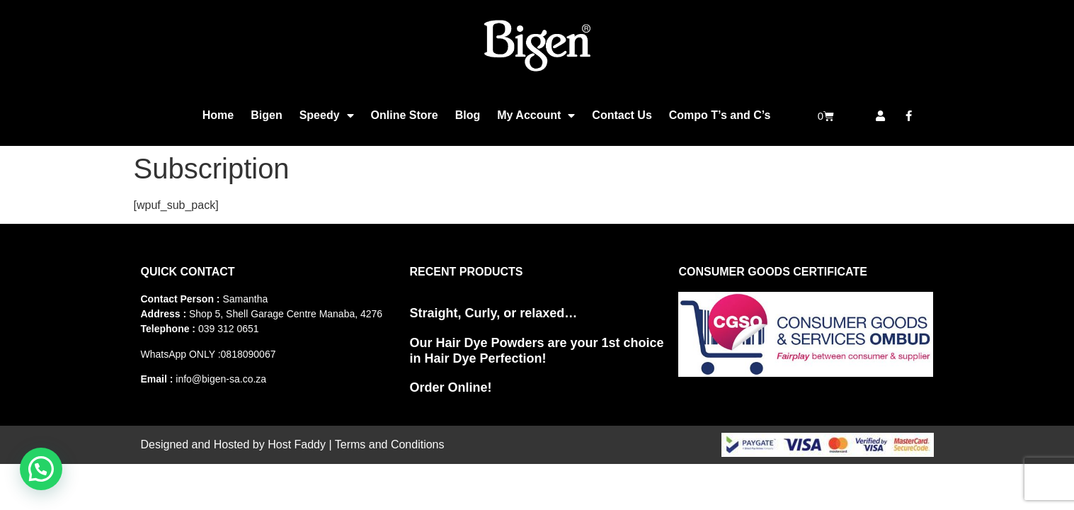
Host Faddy (297, 444)
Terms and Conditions (390, 444)
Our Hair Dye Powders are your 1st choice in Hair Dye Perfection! (536, 351)
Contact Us (621, 115)
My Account (536, 115)
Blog (468, 115)
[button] (41, 469)
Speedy (326, 115)
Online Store (404, 115)
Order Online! (450, 387)
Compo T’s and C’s (720, 115)
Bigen (266, 115)
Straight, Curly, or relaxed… (493, 313)
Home (218, 115)
